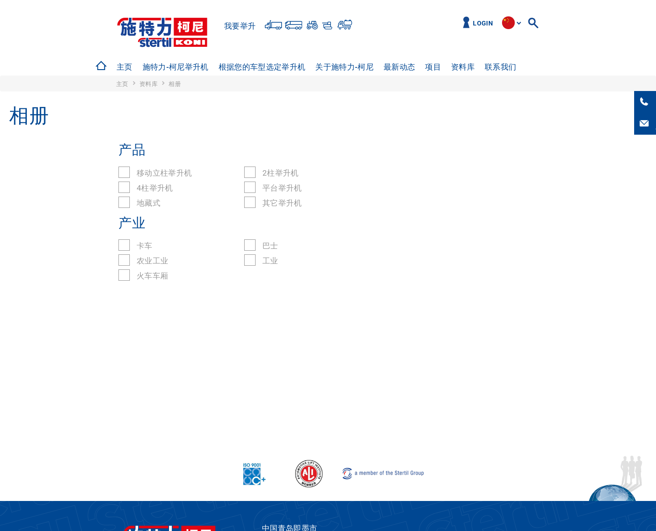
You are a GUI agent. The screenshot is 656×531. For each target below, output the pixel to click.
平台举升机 (282, 187)
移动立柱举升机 (164, 172)
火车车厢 (152, 275)
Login (483, 23)
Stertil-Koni (162, 32)
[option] (123, 67)
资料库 (463, 66)
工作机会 (542, 66)
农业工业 (152, 260)
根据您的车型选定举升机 (262, 66)
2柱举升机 (280, 172)
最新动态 (399, 66)
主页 (125, 66)
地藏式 (148, 202)
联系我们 (500, 66)
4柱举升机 (155, 187)
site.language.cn (508, 22)
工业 (270, 260)
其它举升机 (282, 202)
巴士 (270, 245)
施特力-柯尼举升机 (176, 66)
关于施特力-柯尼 (344, 66)
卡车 (145, 245)
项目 (433, 66)
